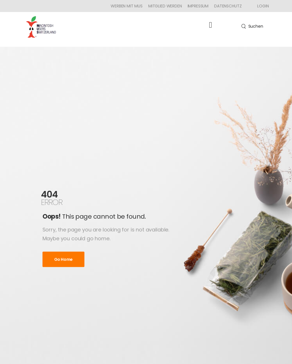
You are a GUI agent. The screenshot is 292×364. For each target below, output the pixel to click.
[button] (210, 25)
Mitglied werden (165, 6)
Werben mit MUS (127, 6)
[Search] (252, 26)
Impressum (198, 6)
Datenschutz (228, 6)
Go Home (63, 259)
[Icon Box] (261, 6)
